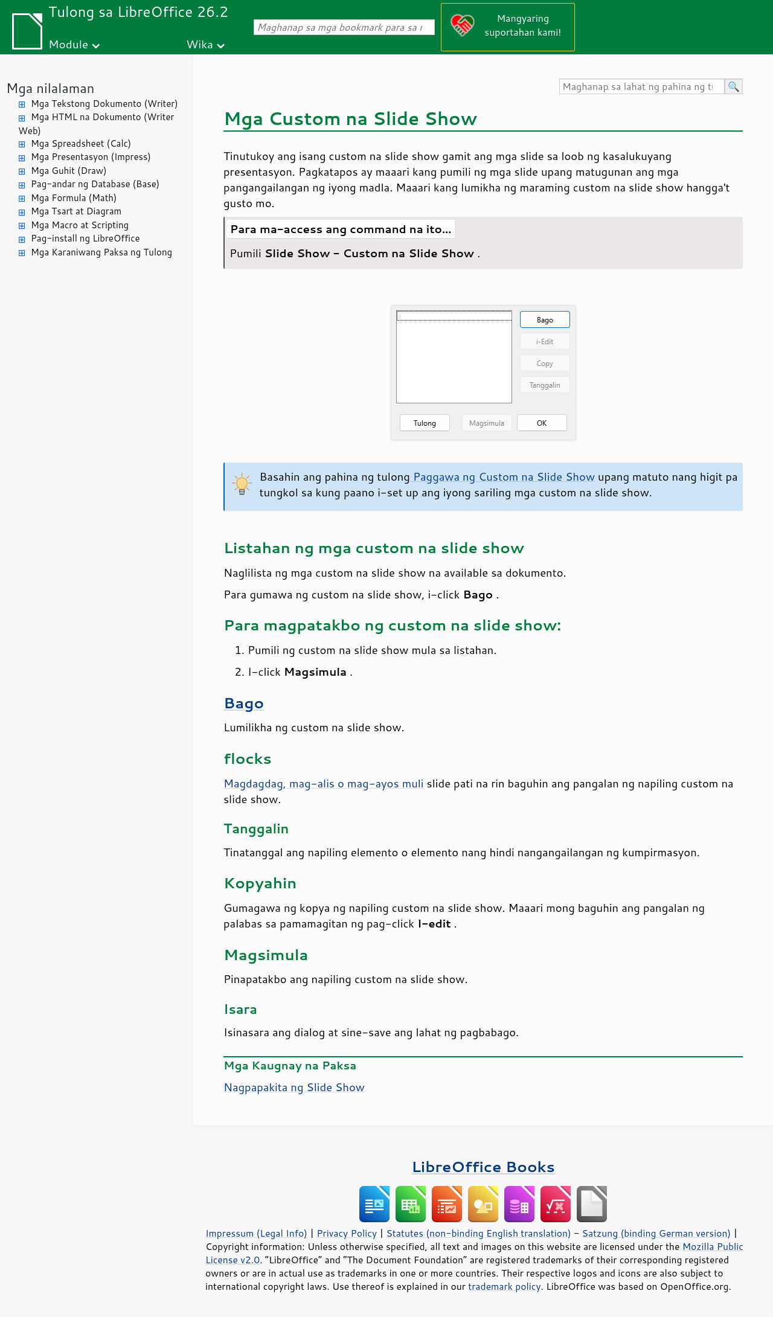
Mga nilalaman (50, 88)
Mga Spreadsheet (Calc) (81, 143)
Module (68, 44)
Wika (199, 44)
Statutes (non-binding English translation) (478, 1233)
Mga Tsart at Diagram (76, 211)
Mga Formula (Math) (74, 197)
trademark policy (504, 1286)
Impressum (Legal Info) (256, 1233)
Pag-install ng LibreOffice (85, 238)
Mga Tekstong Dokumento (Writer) (104, 103)
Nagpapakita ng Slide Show (294, 1087)
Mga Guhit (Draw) (69, 170)
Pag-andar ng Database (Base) (95, 184)
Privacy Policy (346, 1233)
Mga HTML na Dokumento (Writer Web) (96, 124)
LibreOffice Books (483, 1166)
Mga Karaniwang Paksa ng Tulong (101, 252)
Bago (243, 702)
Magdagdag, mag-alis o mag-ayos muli (323, 783)
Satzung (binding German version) (656, 1233)
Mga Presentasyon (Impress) (91, 156)
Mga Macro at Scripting (80, 225)
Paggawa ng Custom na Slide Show (502, 476)
